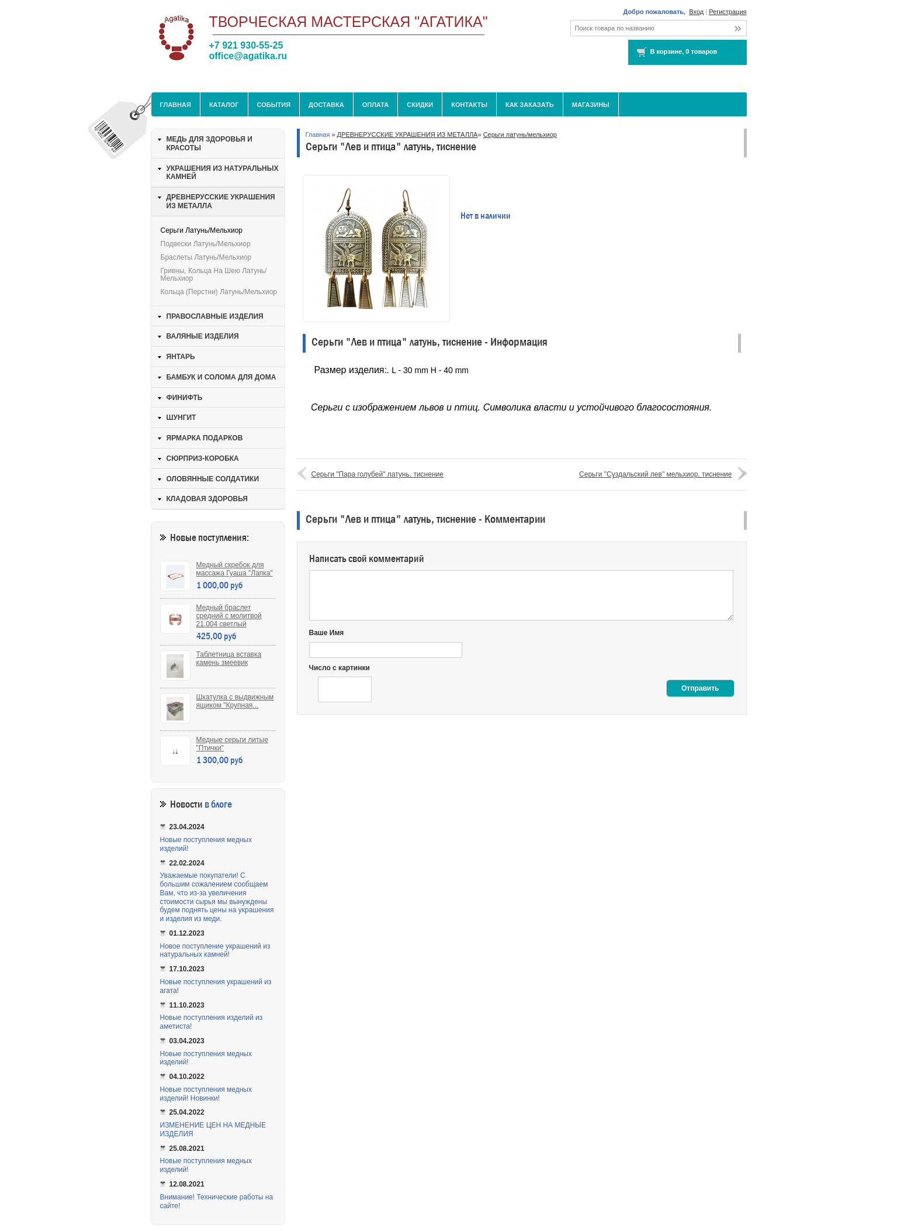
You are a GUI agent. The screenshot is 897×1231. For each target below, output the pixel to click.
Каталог (224, 104)
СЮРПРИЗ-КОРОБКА (203, 458)
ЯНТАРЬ (181, 357)
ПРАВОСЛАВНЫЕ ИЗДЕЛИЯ (215, 316)
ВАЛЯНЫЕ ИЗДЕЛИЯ (203, 336)
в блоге (218, 804)
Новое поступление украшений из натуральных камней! (215, 950)
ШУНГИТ (181, 417)
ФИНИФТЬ (185, 398)
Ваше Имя (326, 633)
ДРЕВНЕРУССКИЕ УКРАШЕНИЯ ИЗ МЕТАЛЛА (407, 134)
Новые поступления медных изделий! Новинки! (206, 1093)
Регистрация (727, 11)
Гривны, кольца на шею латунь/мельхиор (214, 274)
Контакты (469, 104)
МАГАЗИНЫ (590, 104)
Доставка (326, 104)
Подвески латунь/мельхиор (206, 244)
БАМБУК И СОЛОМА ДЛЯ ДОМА (221, 377)
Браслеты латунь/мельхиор (206, 257)
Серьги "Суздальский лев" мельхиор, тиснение (655, 474)
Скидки (420, 104)
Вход (696, 11)
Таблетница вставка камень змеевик (229, 658)
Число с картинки (339, 668)
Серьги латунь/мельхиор (520, 134)
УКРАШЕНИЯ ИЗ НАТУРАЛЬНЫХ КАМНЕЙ (223, 172)
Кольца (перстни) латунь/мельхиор (219, 292)
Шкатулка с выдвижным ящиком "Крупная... (235, 701)
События (273, 104)
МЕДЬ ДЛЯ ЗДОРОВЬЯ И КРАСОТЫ (209, 143)
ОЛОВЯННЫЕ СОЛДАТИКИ (213, 479)
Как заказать (529, 104)
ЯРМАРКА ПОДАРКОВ (205, 438)
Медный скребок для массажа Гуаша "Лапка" (234, 569)
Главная (175, 104)
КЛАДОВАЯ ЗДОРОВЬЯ (207, 499)
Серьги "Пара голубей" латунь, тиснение (377, 474)
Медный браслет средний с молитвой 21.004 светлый (229, 616)
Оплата (375, 104)
